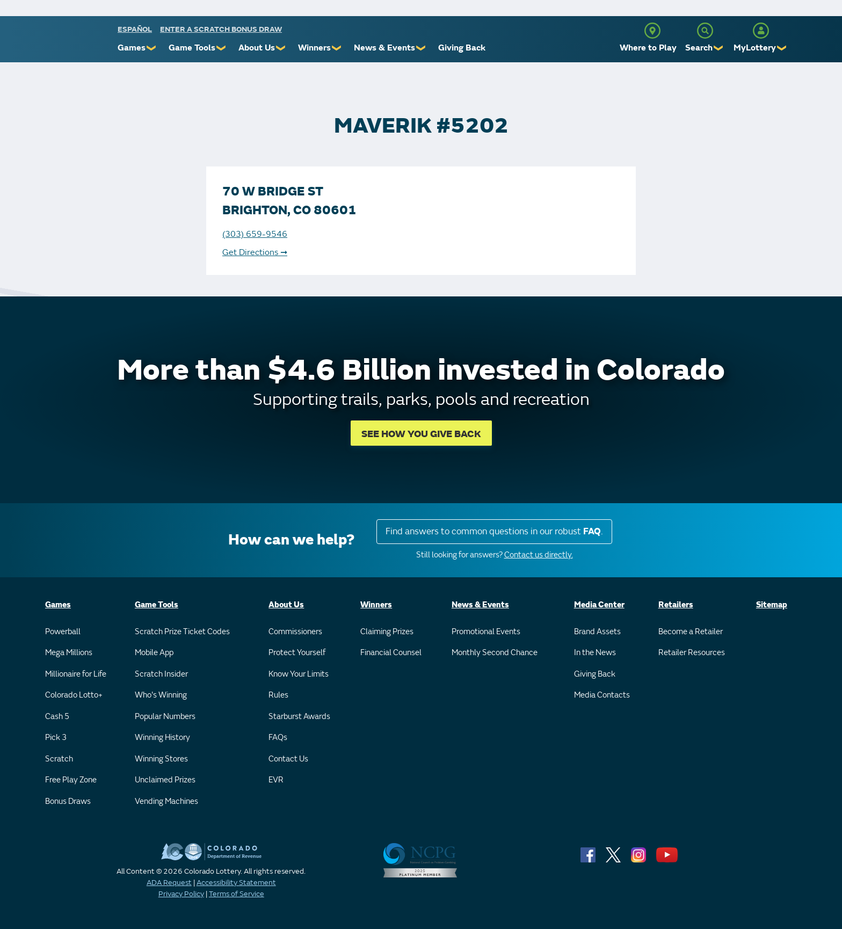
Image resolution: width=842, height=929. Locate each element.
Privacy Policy (181, 893)
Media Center (599, 605)
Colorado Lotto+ (74, 695)
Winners (314, 47)
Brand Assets (597, 632)
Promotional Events (486, 632)
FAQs (277, 737)
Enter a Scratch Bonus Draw (221, 29)
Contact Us (288, 759)
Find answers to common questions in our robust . (494, 531)
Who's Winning (161, 695)
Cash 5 (57, 717)
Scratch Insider (161, 674)
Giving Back (461, 47)
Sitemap (771, 605)
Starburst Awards (299, 717)
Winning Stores (161, 759)
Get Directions (254, 252)
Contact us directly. (538, 555)
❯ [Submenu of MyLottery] (782, 48)
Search (699, 47)
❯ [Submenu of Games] (151, 48)
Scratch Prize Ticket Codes (182, 632)
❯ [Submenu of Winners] (337, 48)
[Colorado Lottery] (76, 42)
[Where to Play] (652, 30)
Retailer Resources (691, 653)
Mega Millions (68, 653)
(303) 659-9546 (254, 234)
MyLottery (755, 47)
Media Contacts (602, 695)
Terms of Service (236, 893)
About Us (256, 47)
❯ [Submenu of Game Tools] (221, 48)
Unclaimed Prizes (165, 780)
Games (132, 47)
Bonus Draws (68, 801)
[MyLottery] (761, 30)
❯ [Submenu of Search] (718, 48)
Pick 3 (56, 737)
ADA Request (169, 882)
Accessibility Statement (236, 882)
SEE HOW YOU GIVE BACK (421, 434)
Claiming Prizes (386, 632)
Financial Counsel (391, 653)
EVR (276, 780)
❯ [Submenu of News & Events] (421, 48)
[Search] (705, 30)
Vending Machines (166, 801)
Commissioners (295, 632)
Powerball (63, 632)
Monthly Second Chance (495, 653)
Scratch (59, 759)
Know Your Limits (298, 674)
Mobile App (154, 653)
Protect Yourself (296, 653)
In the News (595, 653)
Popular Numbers (165, 717)
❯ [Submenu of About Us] (281, 48)
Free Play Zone (71, 780)
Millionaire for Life (75, 674)
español (135, 29)
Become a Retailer (690, 632)
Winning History (162, 737)
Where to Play (648, 47)
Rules (278, 695)
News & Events (384, 47)
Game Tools (192, 47)
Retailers (675, 605)
